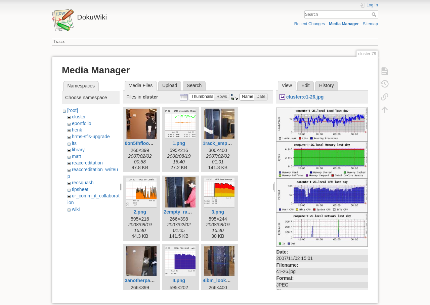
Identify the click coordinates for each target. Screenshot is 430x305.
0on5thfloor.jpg (142, 143)
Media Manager (344, 24)
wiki (76, 209)
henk (77, 129)
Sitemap (370, 24)
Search (375, 14)
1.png (179, 143)
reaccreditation (87, 162)
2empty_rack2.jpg (183, 212)
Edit (305, 85)
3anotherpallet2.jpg (146, 280)
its (74, 143)
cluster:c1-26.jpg (305, 97)
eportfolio (81, 123)
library (78, 149)
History (326, 85)
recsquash (83, 182)
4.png (179, 280)
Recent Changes (309, 24)
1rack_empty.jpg (221, 143)
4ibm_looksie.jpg (222, 280)
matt (76, 156)
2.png (140, 212)
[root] (72, 110)
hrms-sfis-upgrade (91, 136)
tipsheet (80, 189)
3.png (218, 212)
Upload (169, 85)
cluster (79, 116)
